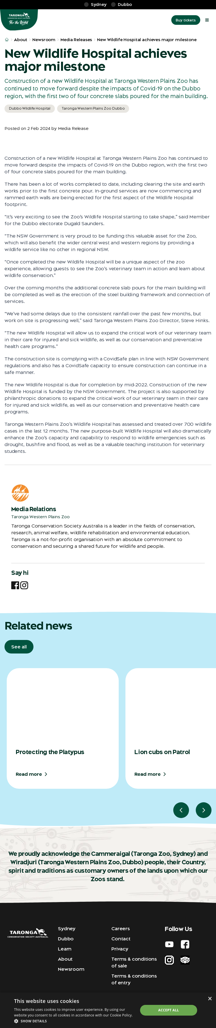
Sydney (66, 928)
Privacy (119, 949)
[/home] (6, 39)
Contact (120, 938)
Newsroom (71, 969)
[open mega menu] (207, 20)
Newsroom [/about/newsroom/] (43, 39)
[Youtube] (169, 944)
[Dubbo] (121, 4)
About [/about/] (20, 39)
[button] (74, 1021)
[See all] (18, 646)
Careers (120, 928)
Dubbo (66, 938)
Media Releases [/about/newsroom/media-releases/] (76, 39)
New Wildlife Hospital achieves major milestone (147, 39)
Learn (64, 949)
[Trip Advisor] (185, 960)
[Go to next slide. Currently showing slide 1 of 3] (204, 810)
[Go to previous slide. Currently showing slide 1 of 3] (181, 810)
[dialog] (108, 1010)
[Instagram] (24, 585)
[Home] (19, 20)
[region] (110, 743)
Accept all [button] (168, 1010)
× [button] (210, 998)
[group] (63, 728)
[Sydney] (95, 4)
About (65, 959)
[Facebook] (15, 585)
